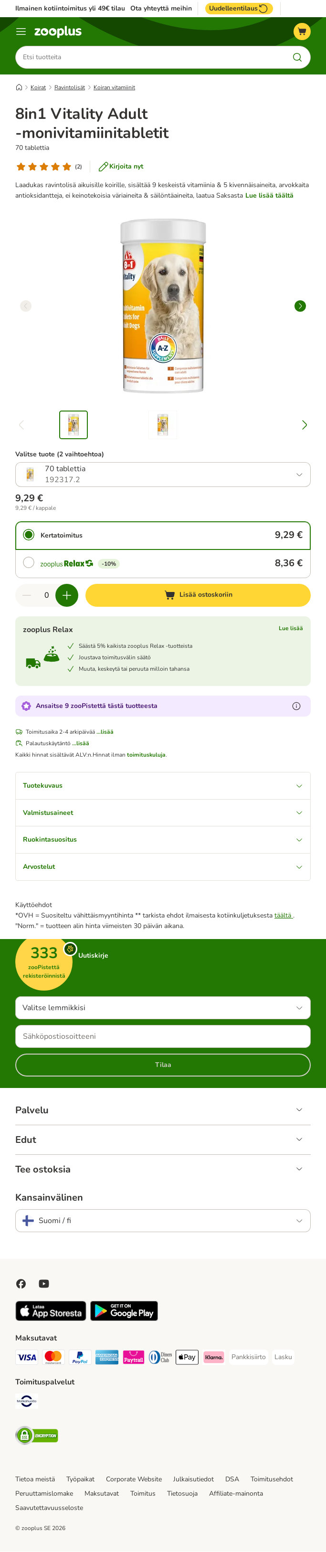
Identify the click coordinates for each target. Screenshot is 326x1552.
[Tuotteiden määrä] (46, 595)
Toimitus (143, 1494)
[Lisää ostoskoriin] (198, 595)
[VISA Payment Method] (26, 1359)
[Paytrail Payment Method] (133, 1359)
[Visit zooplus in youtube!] (44, 1284)
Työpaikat (80, 1479)
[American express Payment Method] (106, 1359)
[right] (300, 306)
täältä (283, 915)
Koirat (38, 87)
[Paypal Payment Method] (80, 1359)
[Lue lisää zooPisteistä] (296, 706)
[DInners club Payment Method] (160, 1359)
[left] (26, 306)
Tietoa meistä (35, 1479)
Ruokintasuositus (163, 840)
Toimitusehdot (272, 1479)
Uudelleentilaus (239, 8)
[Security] (36, 1437)
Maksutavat (101, 1494)
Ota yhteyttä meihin (161, 8)
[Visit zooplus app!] (50, 1319)
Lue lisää (291, 628)
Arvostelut (163, 867)
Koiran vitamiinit (114, 87)
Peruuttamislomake (44, 1494)
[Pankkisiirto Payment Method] (248, 1357)
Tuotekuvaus (163, 785)
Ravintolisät (69, 87)
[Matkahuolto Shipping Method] (26, 1403)
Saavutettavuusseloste (49, 1508)
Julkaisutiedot (193, 1479)
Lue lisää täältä (269, 195)
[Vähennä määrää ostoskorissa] (26, 595)
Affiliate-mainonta (236, 1494)
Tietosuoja (182, 1494)
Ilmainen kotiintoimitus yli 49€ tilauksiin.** (81, 8)
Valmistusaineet (163, 812)
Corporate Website (134, 1479)
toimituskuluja (146, 755)
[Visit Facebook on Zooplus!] (21, 1284)
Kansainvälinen (49, 1198)
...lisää (105, 732)
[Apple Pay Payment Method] (187, 1359)
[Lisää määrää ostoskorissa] (66, 595)
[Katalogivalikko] (21, 31)
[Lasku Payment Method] (283, 1357)
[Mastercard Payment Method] (53, 1359)
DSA (232, 1479)
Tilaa (163, 1065)
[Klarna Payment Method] (213, 1359)
